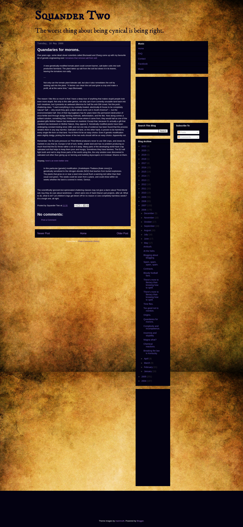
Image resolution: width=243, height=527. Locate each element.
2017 (144, 163)
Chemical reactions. (149, 345)
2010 (144, 192)
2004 (144, 381)
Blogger (140, 521)
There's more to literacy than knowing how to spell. (151, 284)
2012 (144, 184)
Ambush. (148, 246)
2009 (144, 197)
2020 (144, 150)
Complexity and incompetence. (152, 327)
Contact (142, 58)
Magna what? (150, 339)
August (147, 230)
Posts (182, 132)
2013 (144, 180)
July (146, 234)
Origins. (147, 315)
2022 (144, 146)
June (146, 238)
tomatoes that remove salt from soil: (81, 58)
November (149, 217)
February (148, 367)
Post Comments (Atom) (88, 241)
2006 (144, 210)
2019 (144, 155)
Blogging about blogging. (151, 256)
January (148, 371)
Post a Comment (48, 220)
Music (141, 69)
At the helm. (149, 251)
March (147, 363)
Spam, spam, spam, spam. (151, 263)
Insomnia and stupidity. (150, 334)
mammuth (119, 521)
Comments (184, 137)
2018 (144, 159)
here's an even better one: (57, 161)
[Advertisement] (91, 502)
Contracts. (148, 269)
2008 (144, 201)
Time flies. (148, 304)
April (146, 358)
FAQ (140, 53)
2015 (144, 171)
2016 (144, 167)
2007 (144, 205)
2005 (144, 376)
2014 (144, 176)
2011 (144, 188)
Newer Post (43, 233)
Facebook (143, 64)
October (148, 222)
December (149, 213)
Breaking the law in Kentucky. (152, 352)
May (146, 243)
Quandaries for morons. (151, 320)
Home (83, 233)
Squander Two (72, 16)
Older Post (122, 233)
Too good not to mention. (151, 309)
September (149, 226)
